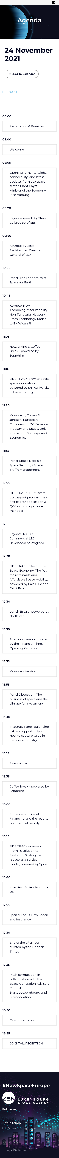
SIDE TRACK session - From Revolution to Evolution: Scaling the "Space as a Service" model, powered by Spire (28, 855)
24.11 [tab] (13, 92)
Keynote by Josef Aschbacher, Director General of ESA (25, 250)
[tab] (29, 126)
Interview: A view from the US (29, 890)
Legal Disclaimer (16, 1150)
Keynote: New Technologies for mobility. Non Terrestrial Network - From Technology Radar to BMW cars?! (29, 314)
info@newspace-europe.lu (19, 1128)
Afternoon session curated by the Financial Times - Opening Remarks (29, 643)
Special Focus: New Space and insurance (29, 917)
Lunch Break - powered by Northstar (29, 614)
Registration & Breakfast (27, 126)
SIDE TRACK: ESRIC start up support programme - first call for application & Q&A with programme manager (28, 502)
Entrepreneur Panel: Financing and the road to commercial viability (29, 818)
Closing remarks (22, 1020)
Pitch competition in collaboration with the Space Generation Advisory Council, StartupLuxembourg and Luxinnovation (29, 986)
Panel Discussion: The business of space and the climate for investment (29, 699)
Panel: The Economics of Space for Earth (28, 280)
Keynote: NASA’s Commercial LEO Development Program (27, 538)
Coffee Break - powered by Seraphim (29, 789)
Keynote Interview (23, 671)
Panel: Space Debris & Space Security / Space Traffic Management (26, 465)
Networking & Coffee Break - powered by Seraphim (25, 351)
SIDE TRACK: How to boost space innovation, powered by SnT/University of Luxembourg (29, 385)
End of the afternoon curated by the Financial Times (27, 947)
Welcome (17, 149)
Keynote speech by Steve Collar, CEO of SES (28, 220)
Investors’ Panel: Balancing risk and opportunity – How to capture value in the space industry (29, 733)
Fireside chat (19, 763)
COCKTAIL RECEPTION (26, 1043)
